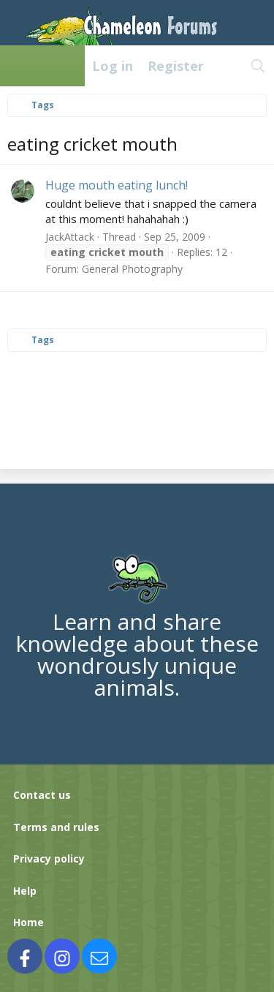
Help (25, 891)
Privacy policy (49, 858)
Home (28, 922)
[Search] (258, 65)
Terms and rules (56, 827)
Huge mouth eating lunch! (116, 185)
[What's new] (227, 65)
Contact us (42, 795)
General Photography (132, 269)
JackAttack (69, 237)
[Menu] (19, 65)
